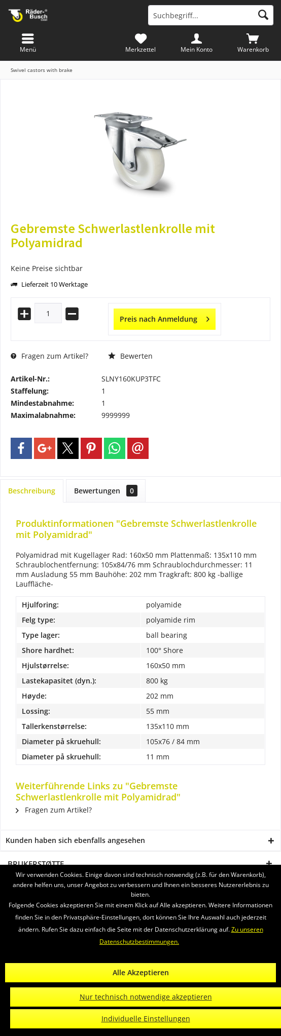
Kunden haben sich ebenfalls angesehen (75, 840)
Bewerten (130, 356)
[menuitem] (253, 43)
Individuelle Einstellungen (145, 1018)
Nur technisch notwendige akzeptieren (146, 997)
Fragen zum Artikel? (49, 356)
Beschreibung (31, 490)
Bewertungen (105, 490)
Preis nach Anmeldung (164, 317)
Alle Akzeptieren (141, 972)
